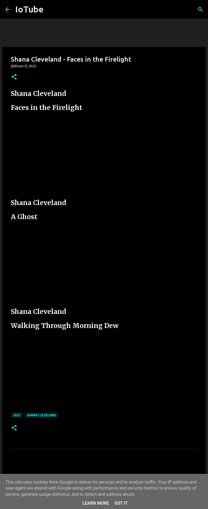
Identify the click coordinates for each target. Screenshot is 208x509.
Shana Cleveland (41, 415)
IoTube (29, 9)
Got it (121, 503)
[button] (14, 77)
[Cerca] (200, 9)
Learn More (95, 503)
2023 (17, 415)
